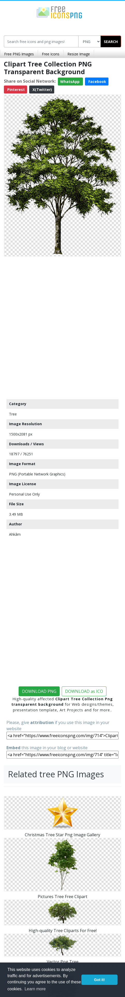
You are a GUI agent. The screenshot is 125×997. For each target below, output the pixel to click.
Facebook (96, 81)
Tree (13, 414)
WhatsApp (70, 81)
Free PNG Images (19, 54)
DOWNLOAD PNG (39, 691)
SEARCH (111, 41)
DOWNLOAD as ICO (84, 691)
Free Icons (50, 54)
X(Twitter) (42, 89)
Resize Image (78, 54)
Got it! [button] (99, 980)
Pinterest (15, 89)
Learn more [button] (35, 989)
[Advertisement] (62, 326)
